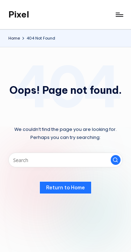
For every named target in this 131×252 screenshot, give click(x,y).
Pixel (18, 14)
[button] (116, 160)
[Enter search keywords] (65, 160)
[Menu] (119, 14)
